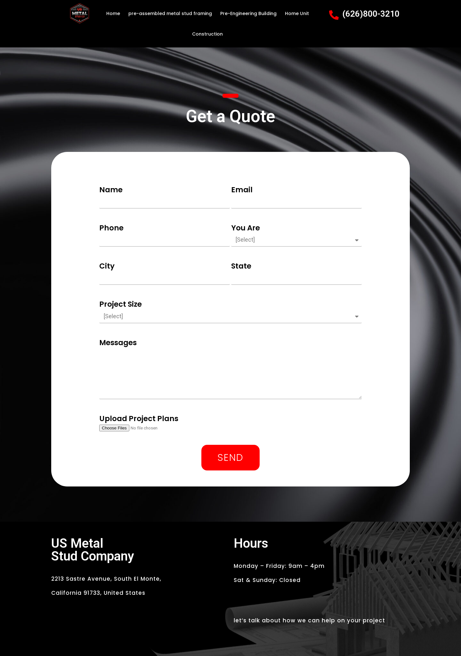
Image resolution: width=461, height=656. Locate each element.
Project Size (120, 304)
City (107, 266)
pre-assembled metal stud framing (170, 13)
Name (111, 190)
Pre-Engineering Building (248, 13)
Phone (111, 228)
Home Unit (297, 13)
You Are (245, 228)
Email (242, 190)
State (241, 266)
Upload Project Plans (138, 418)
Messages (118, 342)
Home (113, 13)
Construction (207, 34)
